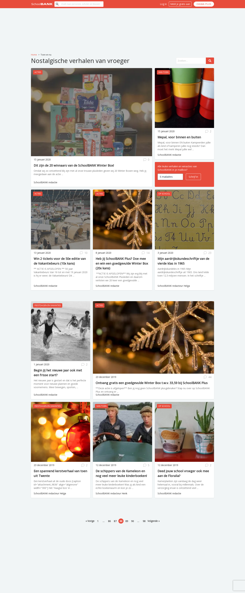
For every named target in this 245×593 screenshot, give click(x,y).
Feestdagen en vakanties (48, 305)
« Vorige (90, 521)
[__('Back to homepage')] (42, 4)
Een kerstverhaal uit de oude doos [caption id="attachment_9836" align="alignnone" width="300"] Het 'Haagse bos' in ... (57, 485)
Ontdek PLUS (204, 4)
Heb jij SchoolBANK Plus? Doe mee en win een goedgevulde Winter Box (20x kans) (122, 263)
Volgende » (154, 521)
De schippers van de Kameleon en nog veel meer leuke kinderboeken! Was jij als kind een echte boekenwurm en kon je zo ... (120, 485)
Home (34, 54)
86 (109, 521)
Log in (163, 4)
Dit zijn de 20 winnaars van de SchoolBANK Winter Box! (74, 165)
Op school (164, 193)
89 (126, 521)
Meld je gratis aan (180, 4)
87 (115, 521)
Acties (38, 72)
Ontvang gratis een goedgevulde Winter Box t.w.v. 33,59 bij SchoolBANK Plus (152, 383)
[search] (81, 4)
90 (132, 521)
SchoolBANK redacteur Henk (111, 493)
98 (144, 521)
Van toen (163, 72)
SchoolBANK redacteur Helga (174, 285)
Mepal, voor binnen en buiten (179, 137)
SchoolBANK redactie (45, 182)
